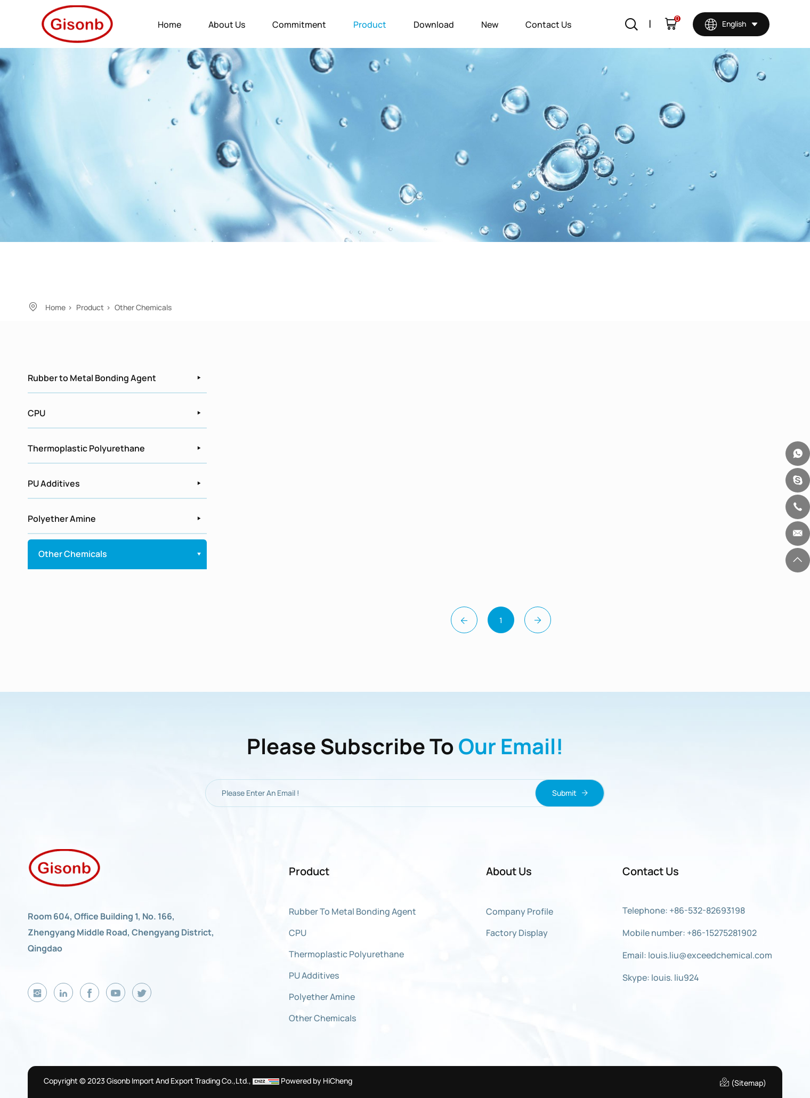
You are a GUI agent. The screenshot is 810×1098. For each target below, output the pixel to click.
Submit (570, 793)
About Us (226, 24)
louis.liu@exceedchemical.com (710, 955)
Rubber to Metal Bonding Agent (92, 378)
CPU (36, 413)
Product (369, 24)
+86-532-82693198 (707, 910)
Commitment (299, 24)
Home (169, 24)
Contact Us (548, 24)
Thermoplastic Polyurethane (86, 448)
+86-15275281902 (722, 933)
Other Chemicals (143, 307)
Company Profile (519, 911)
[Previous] (464, 620)
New (489, 24)
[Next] (537, 620)
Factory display (517, 933)
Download (434, 24)
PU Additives (54, 483)
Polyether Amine (62, 518)
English (725, 24)
